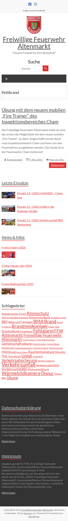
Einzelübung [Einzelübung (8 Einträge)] (26, 331)
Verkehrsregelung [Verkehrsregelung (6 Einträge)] (46, 360)
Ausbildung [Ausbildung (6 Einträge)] (56, 317)
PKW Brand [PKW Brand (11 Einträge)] (9, 352)
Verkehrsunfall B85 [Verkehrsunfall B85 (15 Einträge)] (14, 369)
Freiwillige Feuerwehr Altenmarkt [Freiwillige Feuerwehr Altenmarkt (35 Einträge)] (32, 337)
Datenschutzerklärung (21, 407)
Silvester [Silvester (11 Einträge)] (60, 352)
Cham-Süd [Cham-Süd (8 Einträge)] (53, 326)
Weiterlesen (57, 165)
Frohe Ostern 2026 (14, 247)
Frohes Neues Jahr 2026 (17, 265)
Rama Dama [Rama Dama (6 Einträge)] (22, 352)
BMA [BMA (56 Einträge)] (38, 321)
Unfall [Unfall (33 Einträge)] (26, 355)
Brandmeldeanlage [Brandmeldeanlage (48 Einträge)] (30, 326)
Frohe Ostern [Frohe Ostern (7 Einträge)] (28, 339)
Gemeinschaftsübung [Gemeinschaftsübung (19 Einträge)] (17, 344)
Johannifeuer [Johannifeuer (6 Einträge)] (53, 344)
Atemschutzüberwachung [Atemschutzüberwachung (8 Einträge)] (15, 317)
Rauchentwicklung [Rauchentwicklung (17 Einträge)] (41, 352)
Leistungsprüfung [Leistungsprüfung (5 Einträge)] (40, 348)
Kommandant (14, 159)
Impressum (11, 455)
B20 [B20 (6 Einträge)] (64, 317)
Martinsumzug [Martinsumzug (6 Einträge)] (56, 348)
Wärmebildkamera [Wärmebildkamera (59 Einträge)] (21, 373)
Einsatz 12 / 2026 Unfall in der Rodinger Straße (35, 209)
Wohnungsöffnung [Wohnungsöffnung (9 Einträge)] (38, 369)
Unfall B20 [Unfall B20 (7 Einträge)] (37, 356)
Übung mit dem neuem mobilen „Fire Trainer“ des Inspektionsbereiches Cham (33, 115)
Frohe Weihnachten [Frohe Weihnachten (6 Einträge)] (45, 339)
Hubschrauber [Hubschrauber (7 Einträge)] (39, 344)
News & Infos (56, 159)
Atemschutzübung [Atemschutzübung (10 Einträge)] (39, 317)
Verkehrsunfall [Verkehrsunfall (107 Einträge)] (18, 364)
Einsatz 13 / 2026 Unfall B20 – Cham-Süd (40, 195)
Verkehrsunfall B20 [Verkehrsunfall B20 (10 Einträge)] (47, 365)
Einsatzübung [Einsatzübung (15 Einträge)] (11, 331)
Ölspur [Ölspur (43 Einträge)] (47, 373)
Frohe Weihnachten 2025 (18, 284)
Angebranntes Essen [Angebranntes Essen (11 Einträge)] (14, 313)
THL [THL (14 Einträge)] (4, 356)
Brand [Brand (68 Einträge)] (50, 321)
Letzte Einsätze (15, 182)
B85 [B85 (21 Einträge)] (5, 322)
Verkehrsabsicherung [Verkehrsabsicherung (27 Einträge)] (19, 360)
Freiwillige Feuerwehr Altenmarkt (34, 42)
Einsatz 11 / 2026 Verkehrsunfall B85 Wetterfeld (40, 222)
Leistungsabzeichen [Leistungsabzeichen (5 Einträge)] (23, 348)
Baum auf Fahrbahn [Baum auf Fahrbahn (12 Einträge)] (20, 322)
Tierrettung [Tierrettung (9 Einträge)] (14, 356)
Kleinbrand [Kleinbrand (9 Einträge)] (8, 347)
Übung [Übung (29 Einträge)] (12, 377)
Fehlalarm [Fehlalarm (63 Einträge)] (43, 331)
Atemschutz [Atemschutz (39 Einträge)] (38, 313)
